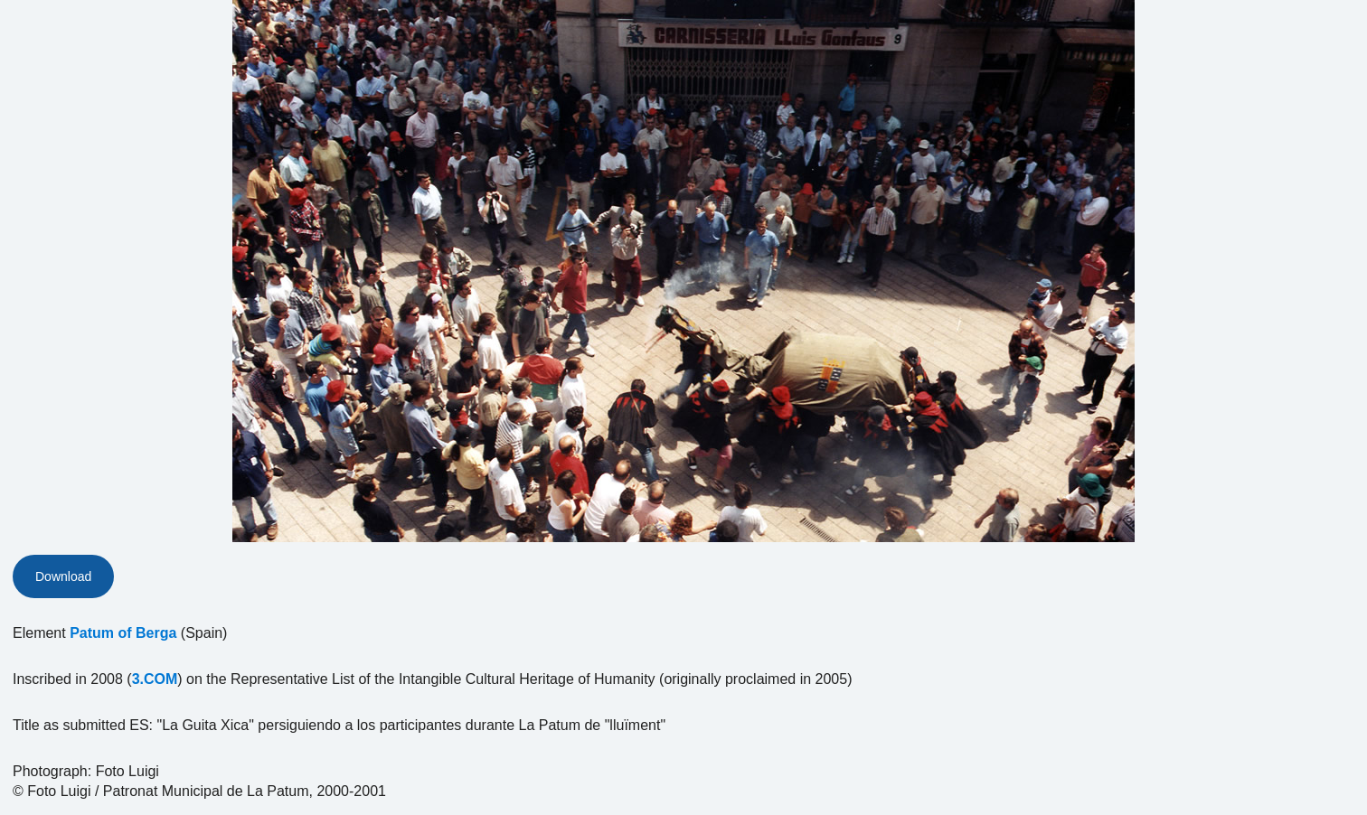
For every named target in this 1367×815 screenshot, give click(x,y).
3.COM (155, 679)
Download (63, 576)
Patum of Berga (123, 633)
